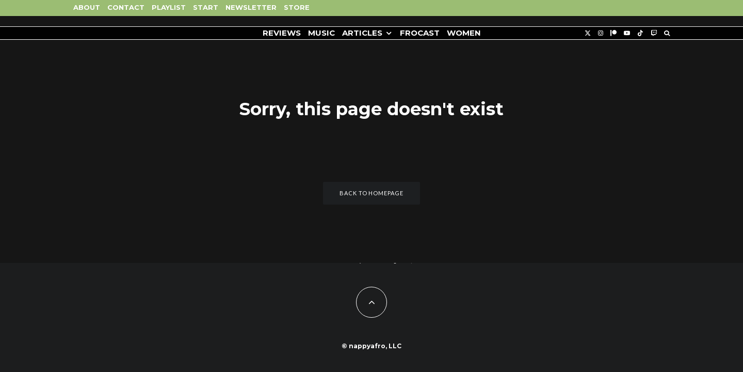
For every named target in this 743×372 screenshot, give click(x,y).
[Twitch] (653, 33)
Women (464, 33)
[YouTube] (627, 33)
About (86, 7)
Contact (125, 7)
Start (205, 7)
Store (297, 7)
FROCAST (420, 33)
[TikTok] (640, 33)
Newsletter (251, 7)
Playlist (169, 7)
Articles (362, 33)
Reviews (282, 33)
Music (321, 33)
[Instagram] (600, 33)
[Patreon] (613, 33)
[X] (587, 33)
